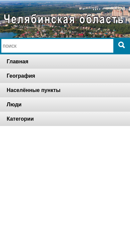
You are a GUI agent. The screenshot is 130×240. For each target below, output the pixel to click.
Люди (14, 104)
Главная (17, 61)
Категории (20, 119)
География (21, 76)
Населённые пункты (33, 90)
